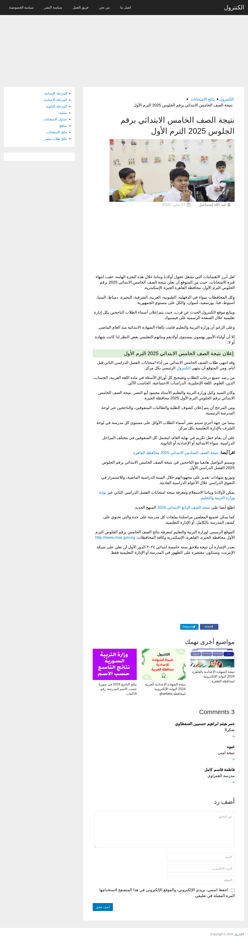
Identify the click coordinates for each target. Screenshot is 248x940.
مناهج (63, 125)
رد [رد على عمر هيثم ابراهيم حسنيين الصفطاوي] (233, 735)
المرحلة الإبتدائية (55, 93)
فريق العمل (81, 7)
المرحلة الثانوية (56, 106)
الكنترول (234, 7)
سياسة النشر (53, 7)
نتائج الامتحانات (56, 132)
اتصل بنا (125, 7)
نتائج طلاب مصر (56, 138)
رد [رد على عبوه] (233, 758)
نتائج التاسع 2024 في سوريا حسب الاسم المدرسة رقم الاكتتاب (118, 689)
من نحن (104, 7)
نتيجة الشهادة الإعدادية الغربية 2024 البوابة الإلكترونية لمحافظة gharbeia (165, 689)
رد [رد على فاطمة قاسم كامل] (233, 781)
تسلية (63, 113)
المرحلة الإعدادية (55, 100)
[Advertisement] (124, 48)
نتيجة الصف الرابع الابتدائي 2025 (183, 507)
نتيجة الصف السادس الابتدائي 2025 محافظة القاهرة (175, 452)
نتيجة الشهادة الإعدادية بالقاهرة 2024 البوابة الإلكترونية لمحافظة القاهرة (213, 676)
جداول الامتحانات (55, 119)
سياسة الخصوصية (21, 7)
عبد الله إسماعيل (212, 204)
